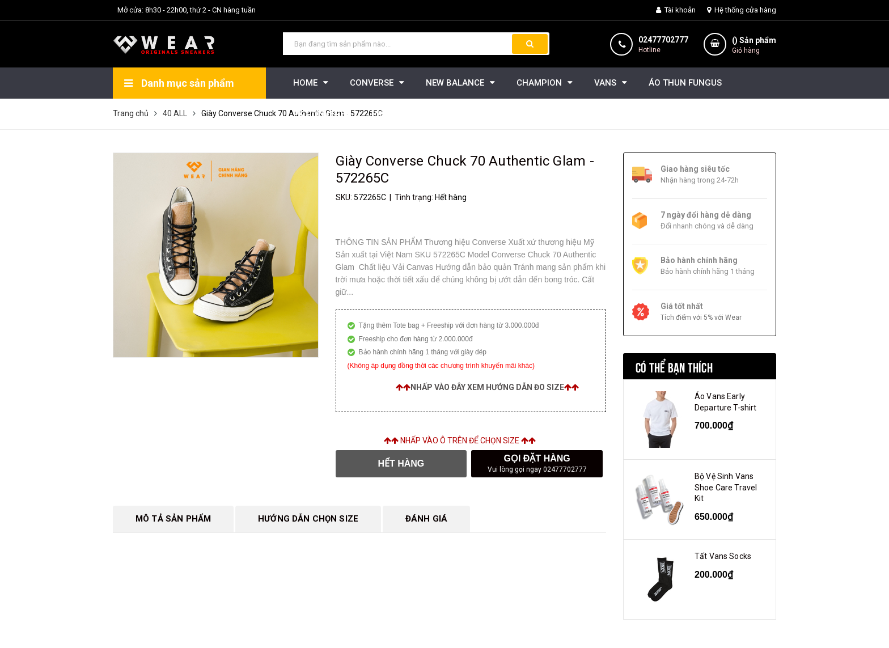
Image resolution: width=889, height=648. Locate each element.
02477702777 (663, 39)
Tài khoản (676, 10)
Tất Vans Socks (723, 556)
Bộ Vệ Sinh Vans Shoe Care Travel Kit (726, 487)
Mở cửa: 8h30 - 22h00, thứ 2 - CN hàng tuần (186, 10)
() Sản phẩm (754, 46)
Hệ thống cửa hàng (741, 10)
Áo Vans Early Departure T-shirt (725, 402)
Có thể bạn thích (674, 366)
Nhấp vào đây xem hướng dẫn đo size (487, 387)
